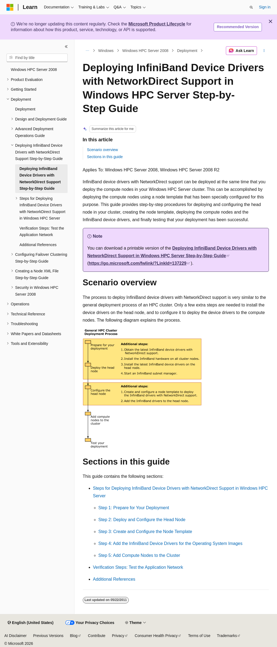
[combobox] (37, 58)
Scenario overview (102, 150)
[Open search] (251, 7)
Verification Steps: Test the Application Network (138, 567)
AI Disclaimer (15, 635)
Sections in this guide (105, 157)
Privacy (118, 635)
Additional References (114, 579)
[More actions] (264, 50)
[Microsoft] (10, 7)
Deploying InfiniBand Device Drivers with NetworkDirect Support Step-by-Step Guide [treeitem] (40, 178)
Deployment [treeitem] (25, 109)
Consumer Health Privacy (156, 635)
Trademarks (227, 635)
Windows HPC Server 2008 (145, 50)
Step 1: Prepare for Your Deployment (133, 507)
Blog (74, 635)
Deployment (187, 50)
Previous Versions (48, 635)
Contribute (96, 635)
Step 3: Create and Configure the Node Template (145, 531)
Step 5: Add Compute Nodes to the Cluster (139, 555)
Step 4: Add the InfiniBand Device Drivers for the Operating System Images (170, 543)
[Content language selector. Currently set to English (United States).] (30, 623)
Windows (106, 50)
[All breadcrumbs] (87, 50)
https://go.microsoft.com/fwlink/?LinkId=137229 (137, 263)
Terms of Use (199, 635)
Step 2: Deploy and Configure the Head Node (142, 519)
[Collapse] (66, 46)
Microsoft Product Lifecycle (156, 24)
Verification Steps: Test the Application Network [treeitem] (41, 231)
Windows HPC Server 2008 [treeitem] (34, 69)
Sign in (265, 7)
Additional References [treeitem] (38, 245)
